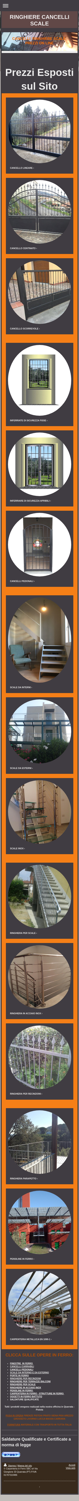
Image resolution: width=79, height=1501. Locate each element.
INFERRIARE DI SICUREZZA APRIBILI (30, 500)
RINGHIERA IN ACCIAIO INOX (25, 1013)
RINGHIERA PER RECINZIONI (25, 1093)
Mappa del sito (24, 1465)
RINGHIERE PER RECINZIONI (25, 1378)
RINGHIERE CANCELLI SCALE (39, 20)
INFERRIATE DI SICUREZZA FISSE (28, 420)
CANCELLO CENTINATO (23, 248)
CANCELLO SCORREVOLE (24, 328)
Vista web (70, 1468)
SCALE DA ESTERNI (21, 768)
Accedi (72, 1465)
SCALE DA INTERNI (20, 687)
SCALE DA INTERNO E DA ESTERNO (29, 1372)
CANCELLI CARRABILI (22, 1366)
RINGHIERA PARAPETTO (23, 1178)
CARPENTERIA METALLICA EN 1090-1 (30, 1339)
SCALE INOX (17, 848)
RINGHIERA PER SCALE (23, 933)
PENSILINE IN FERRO (21, 1259)
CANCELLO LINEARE (21, 168)
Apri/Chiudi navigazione (39, 5)
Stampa (10, 1465)
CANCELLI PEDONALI (21, 581)
